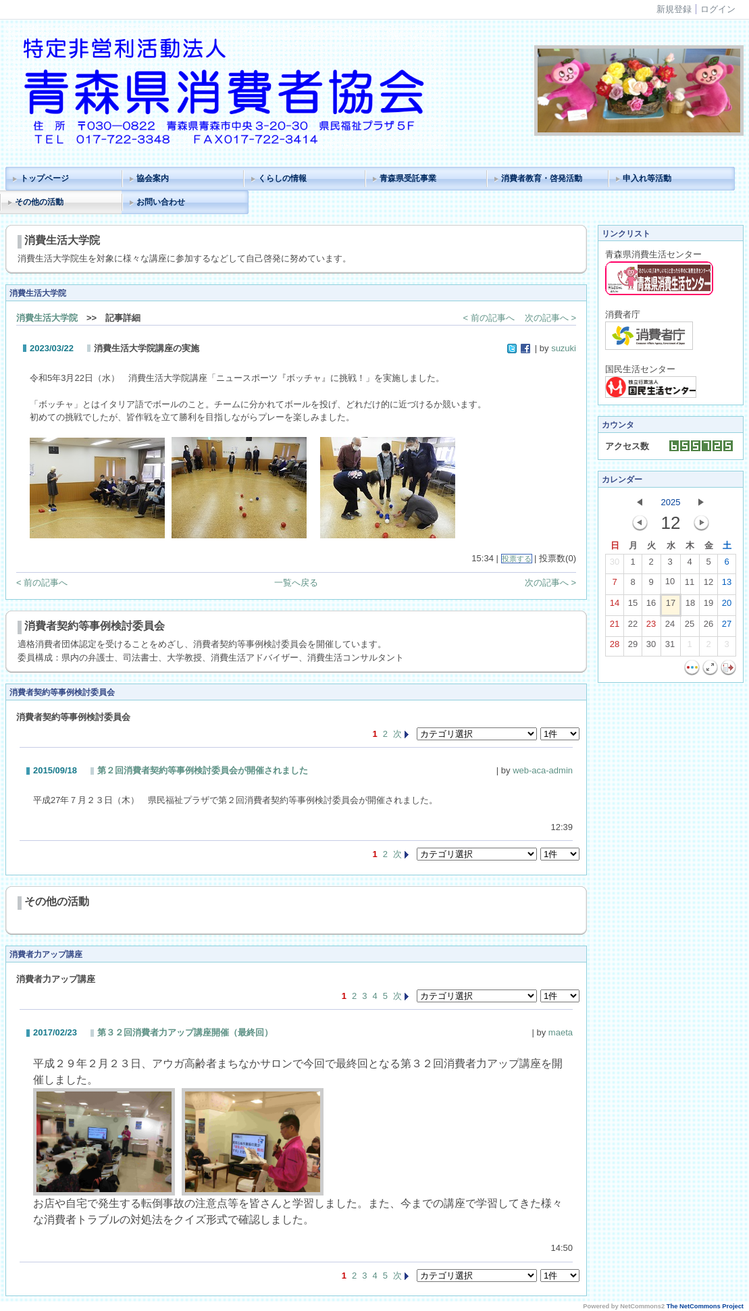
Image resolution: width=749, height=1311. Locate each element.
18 (690, 606)
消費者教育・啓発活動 (541, 178)
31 (670, 647)
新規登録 (674, 9)
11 (689, 585)
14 (614, 606)
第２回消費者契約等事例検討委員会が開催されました (202, 770)
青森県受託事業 (408, 178)
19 (708, 606)
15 (633, 606)
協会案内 (152, 178)
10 (670, 584)
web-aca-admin (543, 770)
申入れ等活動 (647, 178)
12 (708, 585)
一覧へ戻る (296, 582)
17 (670, 606)
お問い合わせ (160, 202)
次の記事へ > (550, 318)
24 (670, 627)
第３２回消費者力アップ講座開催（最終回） (185, 1032)
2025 (671, 502)
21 (614, 627)
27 (726, 627)
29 (633, 647)
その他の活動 (39, 202)
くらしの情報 (282, 178)
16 (651, 606)
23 (651, 627)
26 (708, 627)
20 (726, 606)
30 (614, 565)
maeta (560, 1032)
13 (726, 585)
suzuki (563, 348)
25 (689, 627)
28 (614, 647)
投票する (517, 559)
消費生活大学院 (47, 318)
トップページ (44, 178)
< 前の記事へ (489, 318)
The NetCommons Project (705, 1306)
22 (633, 627)
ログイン (717, 9)
